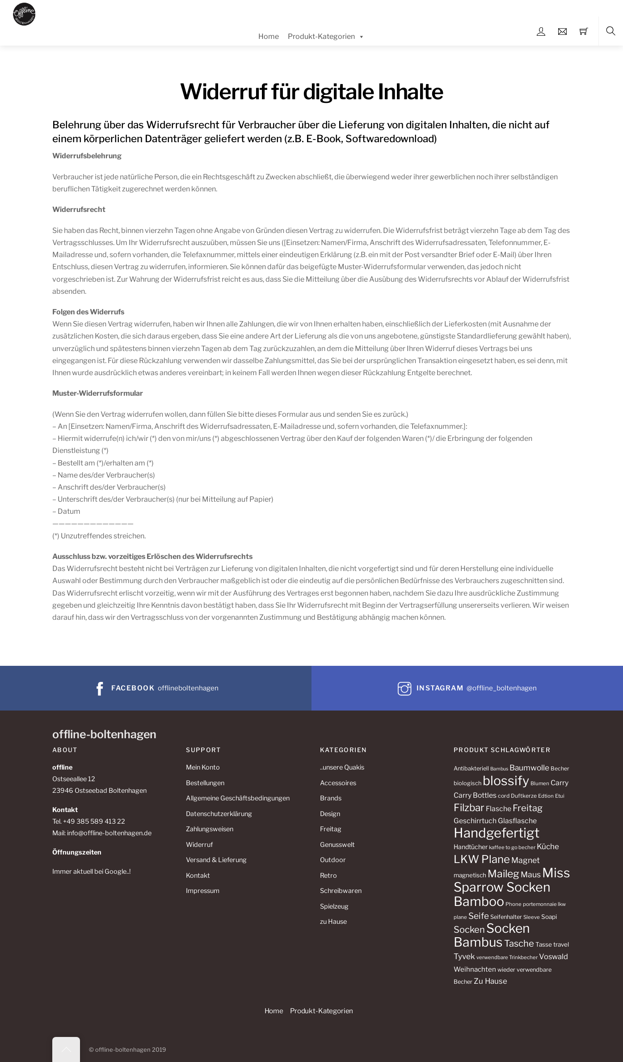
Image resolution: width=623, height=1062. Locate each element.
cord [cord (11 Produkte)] (503, 795)
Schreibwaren (341, 891)
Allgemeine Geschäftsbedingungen (238, 798)
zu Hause (333, 922)
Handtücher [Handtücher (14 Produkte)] (471, 846)
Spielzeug (334, 906)
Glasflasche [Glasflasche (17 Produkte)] (517, 821)
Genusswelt (337, 845)
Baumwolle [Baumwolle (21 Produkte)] (529, 767)
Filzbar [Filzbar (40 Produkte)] (469, 807)
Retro (328, 876)
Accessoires (338, 783)
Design (330, 814)
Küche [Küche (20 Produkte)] (548, 846)
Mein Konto (203, 767)
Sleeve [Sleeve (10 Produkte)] (531, 917)
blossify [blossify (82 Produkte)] (506, 780)
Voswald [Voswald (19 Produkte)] (553, 956)
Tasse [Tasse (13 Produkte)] (543, 944)
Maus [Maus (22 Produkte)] (531, 874)
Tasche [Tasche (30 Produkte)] (519, 943)
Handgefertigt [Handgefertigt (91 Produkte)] (496, 833)
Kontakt (198, 876)
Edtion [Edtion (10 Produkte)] (546, 796)
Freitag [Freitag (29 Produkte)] (528, 808)
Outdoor (333, 860)
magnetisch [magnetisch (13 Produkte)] (470, 875)
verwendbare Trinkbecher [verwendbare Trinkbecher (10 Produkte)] (507, 957)
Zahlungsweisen (209, 829)
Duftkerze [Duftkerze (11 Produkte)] (524, 795)
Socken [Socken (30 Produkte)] (469, 929)
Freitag (330, 829)
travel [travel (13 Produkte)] (561, 944)
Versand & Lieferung (216, 860)
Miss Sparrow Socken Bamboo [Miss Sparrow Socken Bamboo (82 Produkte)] (512, 887)
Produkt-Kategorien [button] (321, 1011)
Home (268, 36)
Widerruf (199, 845)
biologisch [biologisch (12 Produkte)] (467, 783)
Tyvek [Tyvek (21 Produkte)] (464, 956)
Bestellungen (205, 783)
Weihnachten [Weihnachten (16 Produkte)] (475, 969)
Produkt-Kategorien (326, 37)
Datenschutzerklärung (219, 814)
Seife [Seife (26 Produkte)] (478, 916)
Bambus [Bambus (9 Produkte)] (499, 769)
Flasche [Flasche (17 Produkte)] (498, 808)
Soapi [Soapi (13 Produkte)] (549, 916)
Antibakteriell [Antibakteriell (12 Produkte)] (471, 768)
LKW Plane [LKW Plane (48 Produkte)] (482, 859)
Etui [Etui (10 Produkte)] (559, 796)
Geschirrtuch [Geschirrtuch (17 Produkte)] (475, 821)
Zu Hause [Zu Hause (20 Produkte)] (490, 981)
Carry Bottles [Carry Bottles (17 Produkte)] (475, 795)
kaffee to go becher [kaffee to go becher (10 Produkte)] (512, 847)
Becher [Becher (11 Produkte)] (560, 768)
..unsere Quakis (342, 767)
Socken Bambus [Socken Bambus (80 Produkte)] (492, 935)
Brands (330, 798)
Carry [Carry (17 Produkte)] (559, 783)
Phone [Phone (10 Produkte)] (513, 904)
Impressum (202, 891)
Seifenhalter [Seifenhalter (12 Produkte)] (506, 917)
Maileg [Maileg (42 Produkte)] (503, 873)
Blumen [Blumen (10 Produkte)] (539, 783)
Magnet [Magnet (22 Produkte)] (525, 860)
